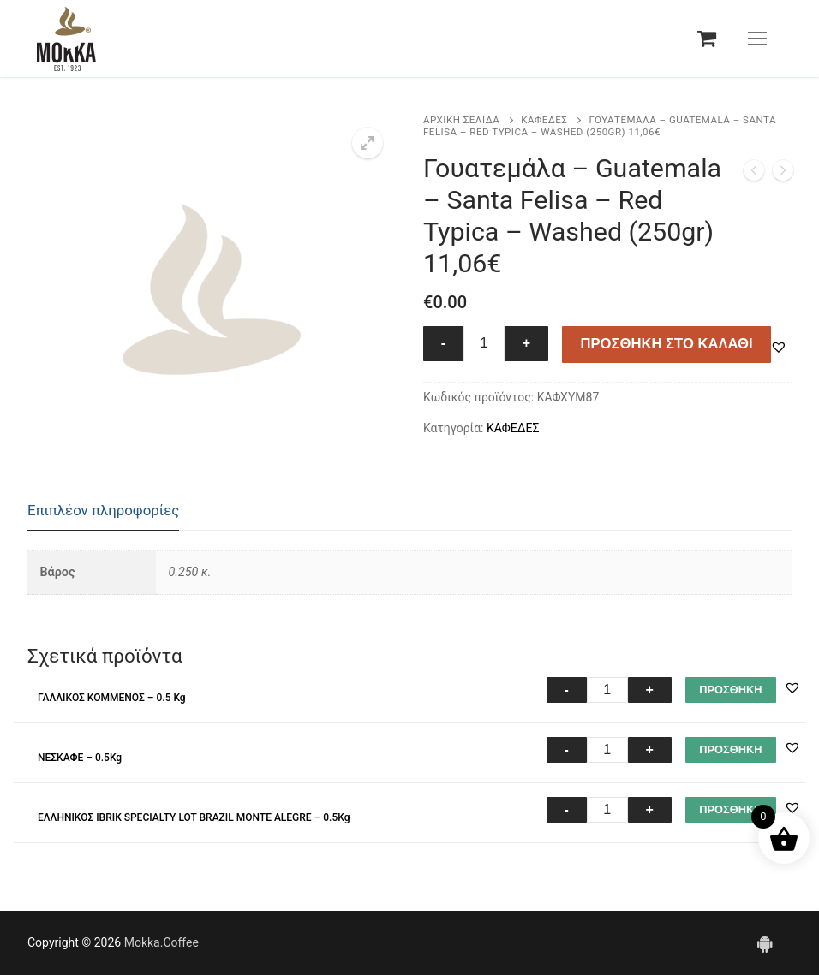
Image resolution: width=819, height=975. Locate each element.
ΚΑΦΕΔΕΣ (544, 120)
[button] (367, 143)
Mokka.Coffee (161, 942)
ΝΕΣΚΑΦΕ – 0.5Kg (80, 758)
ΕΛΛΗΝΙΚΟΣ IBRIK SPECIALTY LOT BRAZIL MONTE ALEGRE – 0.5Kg (194, 817)
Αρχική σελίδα (461, 120)
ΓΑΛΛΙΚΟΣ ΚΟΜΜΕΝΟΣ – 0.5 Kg (112, 698)
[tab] (103, 511)
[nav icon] (757, 38)
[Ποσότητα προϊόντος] (484, 344)
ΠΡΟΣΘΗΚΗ (730, 689)
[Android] (764, 942)
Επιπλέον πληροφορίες (103, 510)
